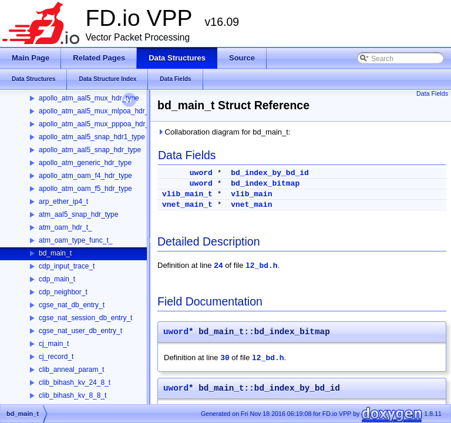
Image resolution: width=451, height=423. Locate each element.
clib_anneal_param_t (71, 369)
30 (225, 358)
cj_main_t (54, 344)
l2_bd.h (261, 265)
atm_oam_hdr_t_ (65, 227)
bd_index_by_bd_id (270, 173)
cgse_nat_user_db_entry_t (80, 331)
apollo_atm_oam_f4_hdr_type (85, 176)
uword (201, 173)
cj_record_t (56, 356)
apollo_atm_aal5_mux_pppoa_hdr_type (101, 124)
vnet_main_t (187, 204)
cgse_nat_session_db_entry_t (85, 318)
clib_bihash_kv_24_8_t (74, 382)
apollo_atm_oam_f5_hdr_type (85, 188)
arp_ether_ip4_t (63, 201)
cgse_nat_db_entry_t (72, 305)
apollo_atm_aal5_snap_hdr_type (90, 150)
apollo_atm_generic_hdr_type (85, 163)
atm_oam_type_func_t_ (75, 240)
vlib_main (251, 194)
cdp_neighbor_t (63, 292)
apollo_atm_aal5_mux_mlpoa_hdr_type (100, 111)
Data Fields (432, 93)
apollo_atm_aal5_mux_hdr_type (89, 98)
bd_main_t (55, 253)
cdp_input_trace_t (67, 266)
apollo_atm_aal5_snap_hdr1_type (92, 137)
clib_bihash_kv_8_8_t (72, 395)
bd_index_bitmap (265, 183)
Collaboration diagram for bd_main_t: (224, 131)
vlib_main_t (187, 194)
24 (218, 265)
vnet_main (251, 204)
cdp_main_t (57, 279)
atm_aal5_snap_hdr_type (78, 214)
